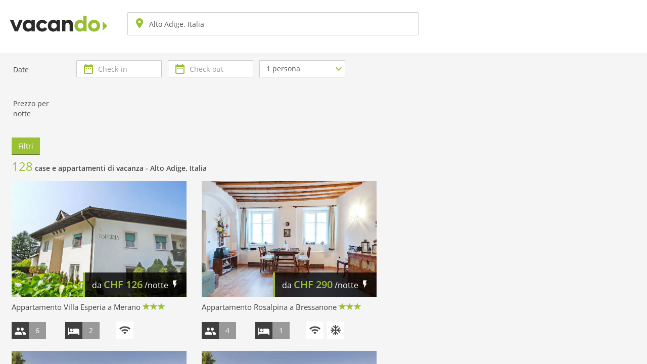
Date (21, 69)
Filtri (25, 146)
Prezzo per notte (31, 108)
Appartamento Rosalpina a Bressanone (269, 307)
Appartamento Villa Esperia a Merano (76, 307)
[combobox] (273, 23)
